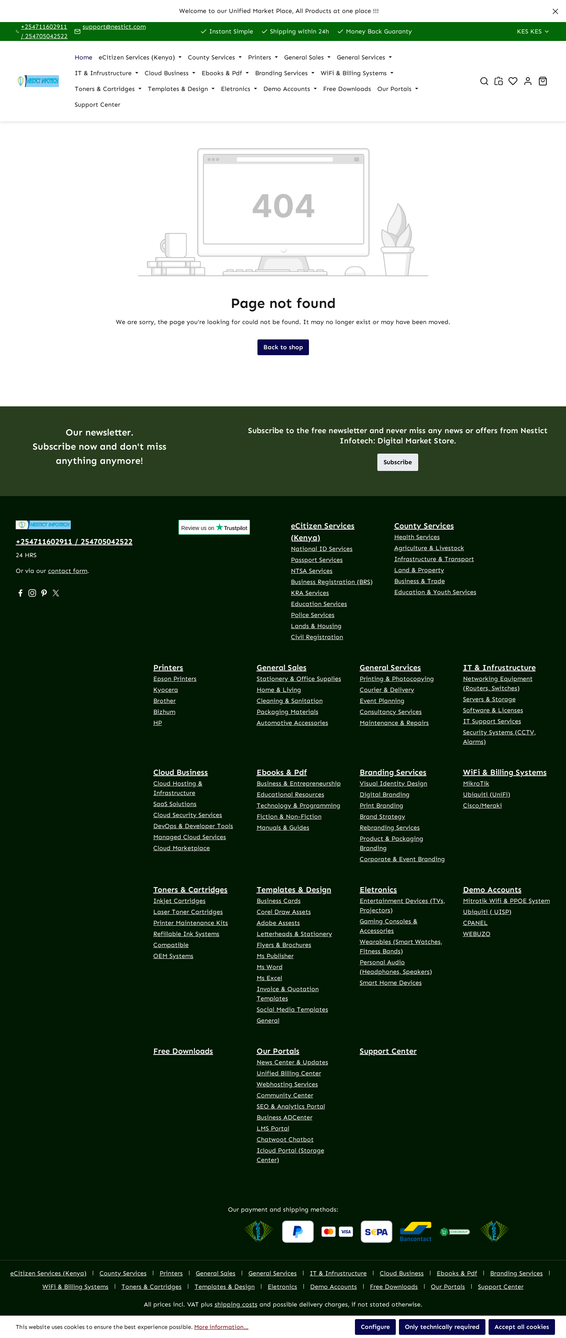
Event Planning (382, 700)
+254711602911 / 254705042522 (44, 31)
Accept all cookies (521, 1327)
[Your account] (527, 81)
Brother (164, 700)
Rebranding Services (390, 827)
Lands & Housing (316, 626)
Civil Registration (317, 637)
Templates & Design (294, 889)
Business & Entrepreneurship (299, 783)
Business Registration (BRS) (332, 582)
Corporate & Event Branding (402, 859)
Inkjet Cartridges (179, 900)
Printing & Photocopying (397, 678)
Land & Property (419, 570)
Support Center (388, 1051)
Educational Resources (290, 794)
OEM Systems (173, 956)
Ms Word (270, 967)
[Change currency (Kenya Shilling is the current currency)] (533, 31)
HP (157, 722)
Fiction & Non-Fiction (289, 816)
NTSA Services (312, 570)
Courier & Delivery (387, 689)
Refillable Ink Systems (186, 934)
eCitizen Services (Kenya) (323, 531)
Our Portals (278, 1051)
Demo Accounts (492, 889)
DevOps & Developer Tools (193, 826)
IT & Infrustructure (499, 667)
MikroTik (476, 783)
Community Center (285, 1095)
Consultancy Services (391, 711)
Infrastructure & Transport (434, 559)
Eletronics (378, 889)
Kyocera (165, 689)
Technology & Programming (298, 805)
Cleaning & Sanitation (290, 700)
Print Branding (381, 805)
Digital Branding (385, 794)
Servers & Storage (489, 699)
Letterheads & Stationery (294, 934)
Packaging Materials (287, 711)
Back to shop (283, 347)
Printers (168, 667)
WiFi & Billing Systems (505, 772)
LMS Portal (273, 1128)
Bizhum (164, 711)
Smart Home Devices (391, 982)
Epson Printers (175, 678)
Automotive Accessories (292, 722)
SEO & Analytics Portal (291, 1106)
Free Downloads (183, 1051)
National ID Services (322, 548)
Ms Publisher (275, 956)
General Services (390, 667)
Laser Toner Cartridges (188, 911)
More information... (221, 1327)
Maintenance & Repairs (394, 722)
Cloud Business (180, 772)
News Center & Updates (292, 1062)
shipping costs (236, 1304)
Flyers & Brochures (284, 945)
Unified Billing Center (289, 1073)
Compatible (171, 945)
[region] (283, 11)
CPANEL (475, 923)
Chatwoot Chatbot (285, 1139)
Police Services (312, 615)
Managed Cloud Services (189, 837)
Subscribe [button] (398, 462)
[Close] (555, 9)
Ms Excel (269, 978)
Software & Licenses (493, 710)
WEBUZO (477, 934)
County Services (424, 525)
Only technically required (442, 1327)
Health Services (417, 537)
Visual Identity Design (393, 783)
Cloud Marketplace (181, 848)
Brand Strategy (382, 816)
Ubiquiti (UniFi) (486, 794)
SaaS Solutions (175, 804)
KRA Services (310, 593)
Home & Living (279, 689)
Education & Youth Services (435, 592)
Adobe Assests (278, 923)
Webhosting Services (287, 1084)
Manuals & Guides (283, 827)
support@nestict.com (114, 26)
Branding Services (393, 772)
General (268, 1020)
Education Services (319, 604)
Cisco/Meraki (482, 805)
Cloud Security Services (187, 815)
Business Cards (279, 900)
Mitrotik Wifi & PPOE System (506, 900)
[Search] (484, 81)
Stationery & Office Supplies (299, 678)
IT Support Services (492, 721)
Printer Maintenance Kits (190, 923)
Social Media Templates (292, 1009)
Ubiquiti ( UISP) (487, 911)
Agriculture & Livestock (429, 548)
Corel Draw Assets (284, 911)
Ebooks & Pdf (282, 772)
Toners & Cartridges (190, 889)
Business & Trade (419, 581)
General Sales (282, 667)
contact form (67, 570)
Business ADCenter (284, 1117)
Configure (375, 1327)
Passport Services (317, 559)
